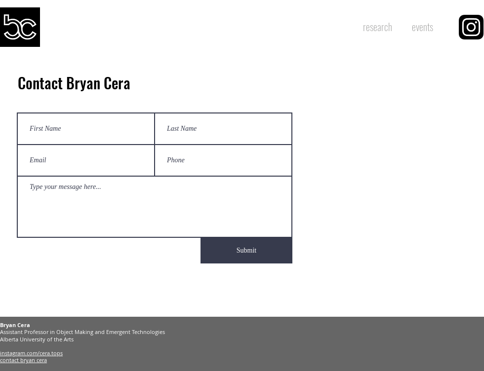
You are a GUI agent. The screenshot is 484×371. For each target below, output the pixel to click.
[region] (471, 27)
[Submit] (246, 250)
